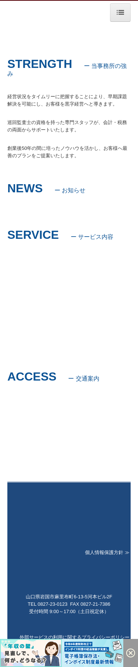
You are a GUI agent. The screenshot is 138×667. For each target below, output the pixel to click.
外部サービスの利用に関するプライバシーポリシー (75, 637)
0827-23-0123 (52, 604)
